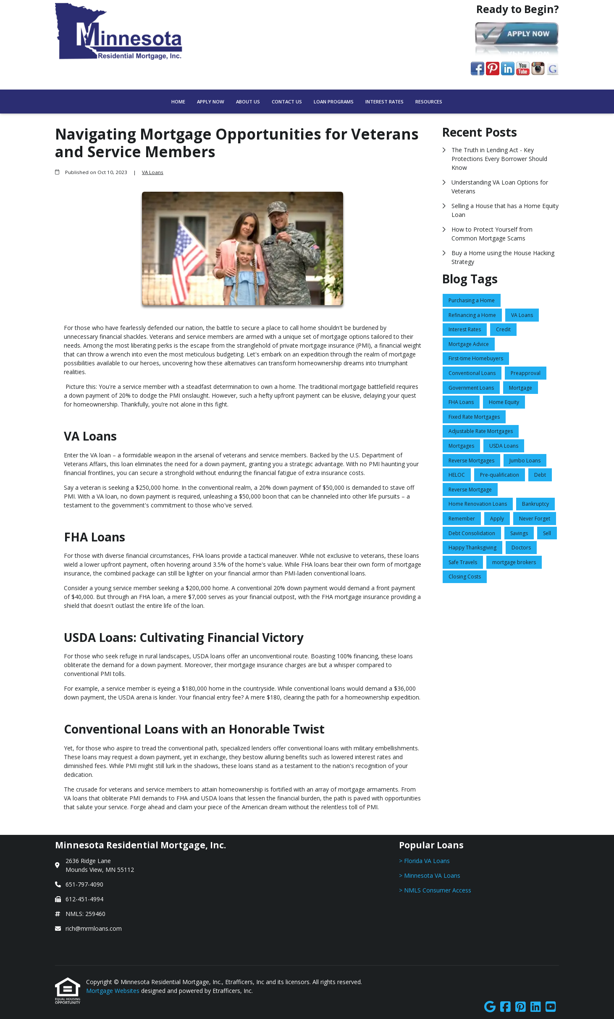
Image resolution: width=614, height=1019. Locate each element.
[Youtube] (551, 1007)
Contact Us (287, 101)
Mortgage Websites (113, 991)
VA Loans (152, 172)
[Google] (490, 1007)
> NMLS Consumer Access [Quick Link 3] (435, 890)
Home (178, 101)
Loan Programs (334, 101)
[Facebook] (505, 1007)
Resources (428, 101)
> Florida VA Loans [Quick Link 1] (424, 861)
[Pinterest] (520, 1007)
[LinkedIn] (535, 1007)
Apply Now (210, 101)
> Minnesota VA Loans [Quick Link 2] (429, 875)
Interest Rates (384, 101)
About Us (248, 101)
